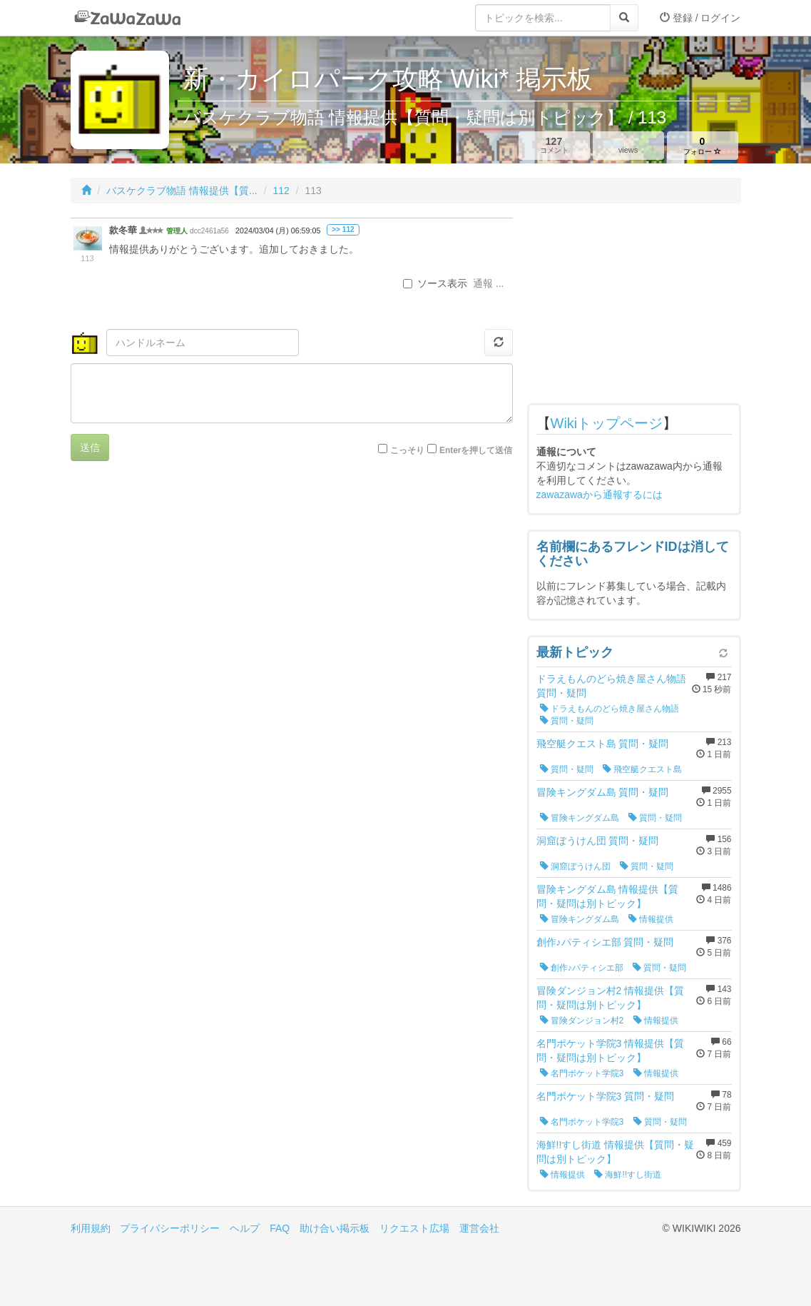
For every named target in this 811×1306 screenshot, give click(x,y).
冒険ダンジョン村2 (582, 1021)
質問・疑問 (566, 721)
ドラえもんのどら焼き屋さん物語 (609, 709)
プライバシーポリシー (170, 1228)
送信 (90, 447)
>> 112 (343, 229)
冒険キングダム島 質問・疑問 (602, 792)
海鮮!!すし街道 (627, 1175)
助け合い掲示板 (334, 1228)
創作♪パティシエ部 (581, 968)
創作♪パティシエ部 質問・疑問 (605, 942)
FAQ (280, 1228)
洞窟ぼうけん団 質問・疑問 (597, 840)
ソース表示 (435, 283)
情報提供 (650, 919)
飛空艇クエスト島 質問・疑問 (602, 743)
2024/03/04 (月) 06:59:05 (277, 230)
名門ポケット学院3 (582, 1073)
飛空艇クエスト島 (642, 769)
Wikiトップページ (607, 423)
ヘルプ (245, 1228)
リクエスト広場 (414, 1228)
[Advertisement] (634, 307)
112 (280, 190)
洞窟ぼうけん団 (575, 866)
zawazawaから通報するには (599, 494)
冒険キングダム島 (579, 818)
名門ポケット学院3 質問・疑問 (605, 1096)
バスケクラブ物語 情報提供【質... (181, 190)
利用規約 (91, 1228)
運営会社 (479, 1228)
